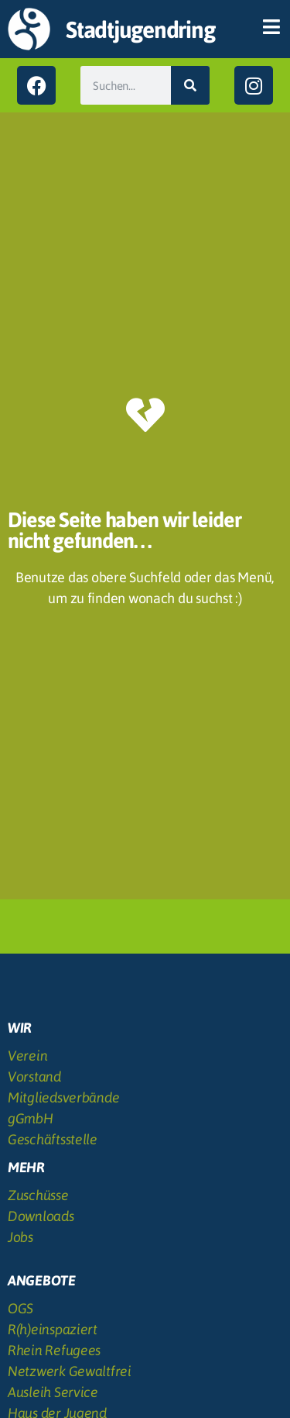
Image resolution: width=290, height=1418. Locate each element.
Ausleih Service (53, 1392)
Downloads (41, 1216)
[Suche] (190, 85)
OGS (20, 1308)
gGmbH (30, 1118)
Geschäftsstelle (52, 1139)
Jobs (20, 1237)
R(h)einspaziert (52, 1329)
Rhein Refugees (54, 1350)
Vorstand (34, 1076)
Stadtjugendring (140, 29)
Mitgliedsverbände (63, 1097)
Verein (27, 1055)
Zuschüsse (38, 1195)
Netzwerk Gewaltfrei (69, 1371)
